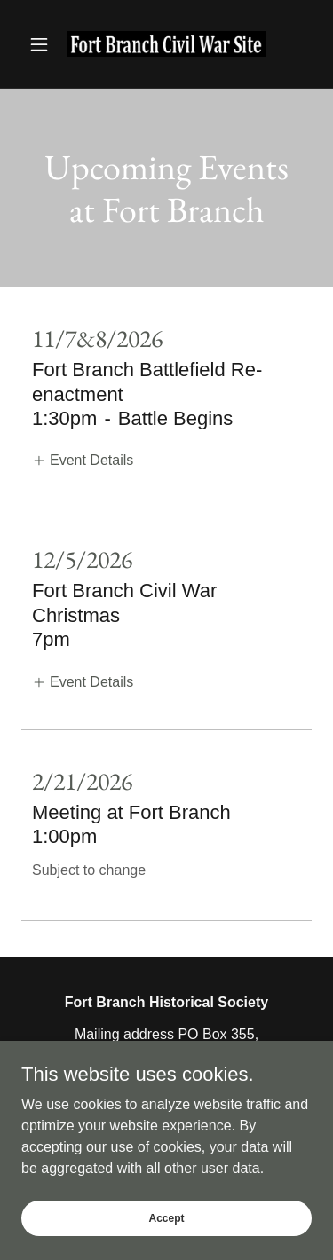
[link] (166, 44)
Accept (166, 1217)
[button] (43, 44)
